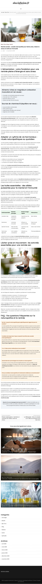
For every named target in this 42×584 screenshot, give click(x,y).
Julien (4, 51)
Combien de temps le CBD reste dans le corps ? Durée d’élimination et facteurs (19, 506)
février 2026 (4, 550)
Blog (7, 44)
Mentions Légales (5, 571)
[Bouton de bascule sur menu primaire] (21, 9)
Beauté (3, 520)
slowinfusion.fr (21, 3)
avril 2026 (4, 544)
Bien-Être (3, 44)
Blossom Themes (32, 580)
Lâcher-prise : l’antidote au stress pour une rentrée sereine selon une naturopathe (20, 479)
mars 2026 (4, 547)
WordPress (22, 581)
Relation (4, 530)
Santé (11, 44)
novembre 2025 (5, 559)
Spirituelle (4, 536)
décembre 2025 (5, 556)
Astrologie (4, 517)
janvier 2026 (4, 553)
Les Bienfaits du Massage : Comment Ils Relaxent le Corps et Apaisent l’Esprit (19, 452)
